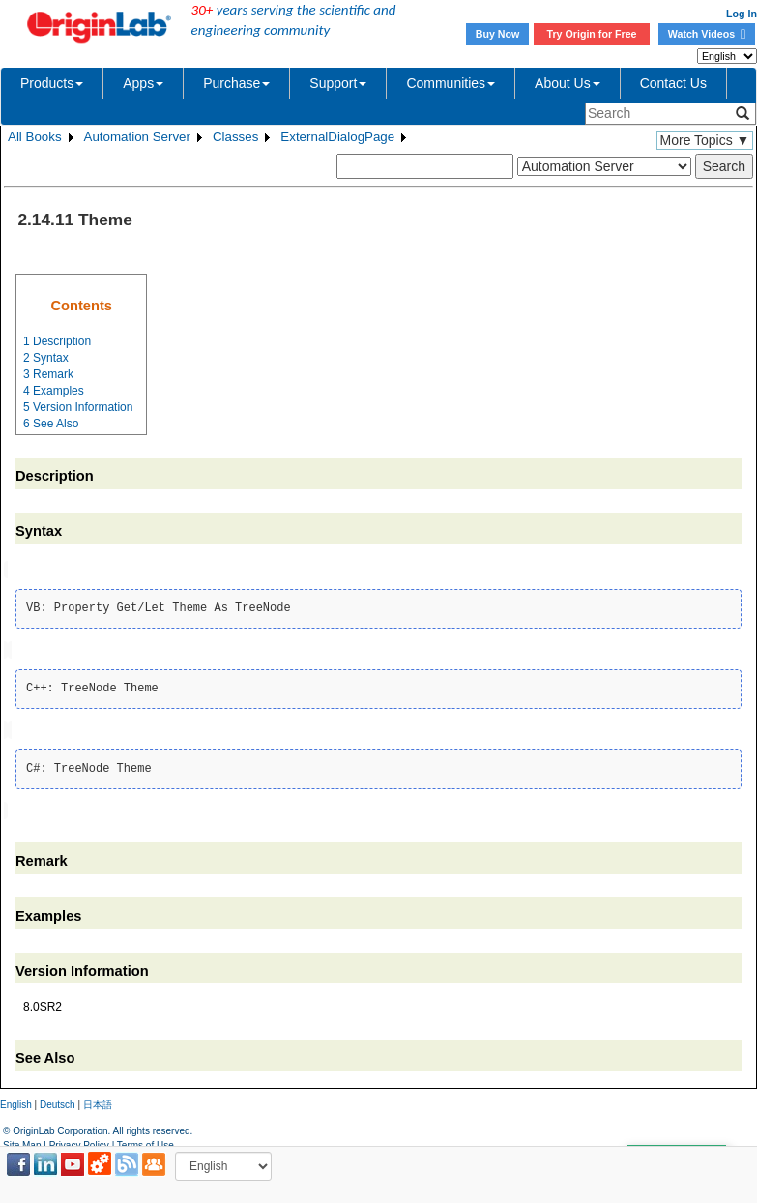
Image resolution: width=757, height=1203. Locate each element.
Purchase (236, 83)
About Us (567, 83)
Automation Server (137, 137)
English (16, 1101)
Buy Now (498, 34)
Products (51, 83)
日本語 (97, 1101)
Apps (143, 83)
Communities (450, 83)
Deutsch (57, 1101)
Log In (741, 13)
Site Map (22, 1140)
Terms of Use (145, 1140)
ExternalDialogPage (337, 137)
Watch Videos (706, 34)
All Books (35, 137)
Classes (235, 137)
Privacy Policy (79, 1140)
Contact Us (673, 83)
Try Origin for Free (592, 34)
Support (337, 83)
